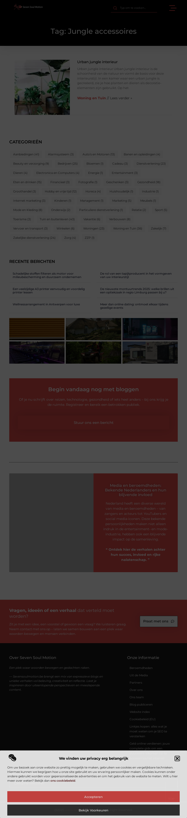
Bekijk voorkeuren (93, 810)
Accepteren (93, 797)
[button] (177, 758)
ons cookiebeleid (62, 780)
